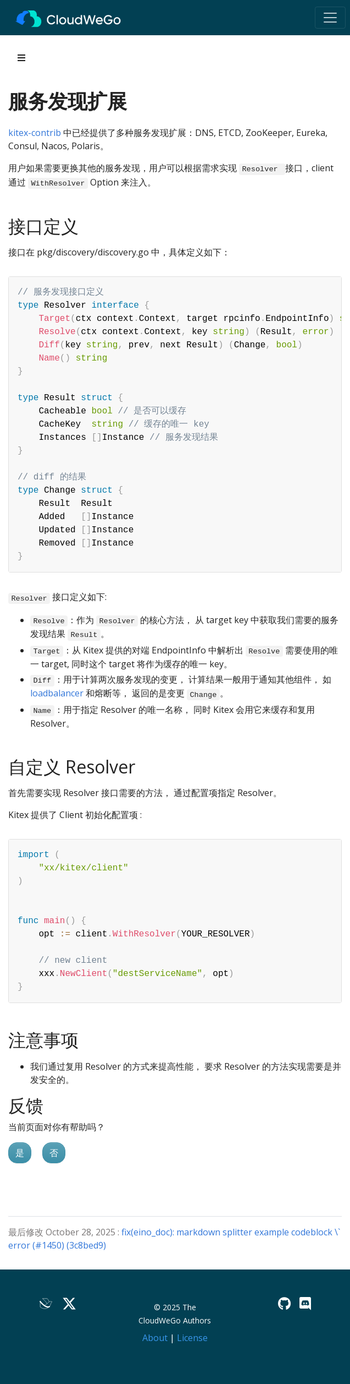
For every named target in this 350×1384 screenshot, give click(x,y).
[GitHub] (284, 1303)
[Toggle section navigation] (21, 58)
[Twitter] (69, 1303)
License (192, 1338)
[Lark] (46, 1303)
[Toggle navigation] (330, 18)
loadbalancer (57, 693)
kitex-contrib (34, 133)
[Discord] (305, 1303)
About (155, 1338)
